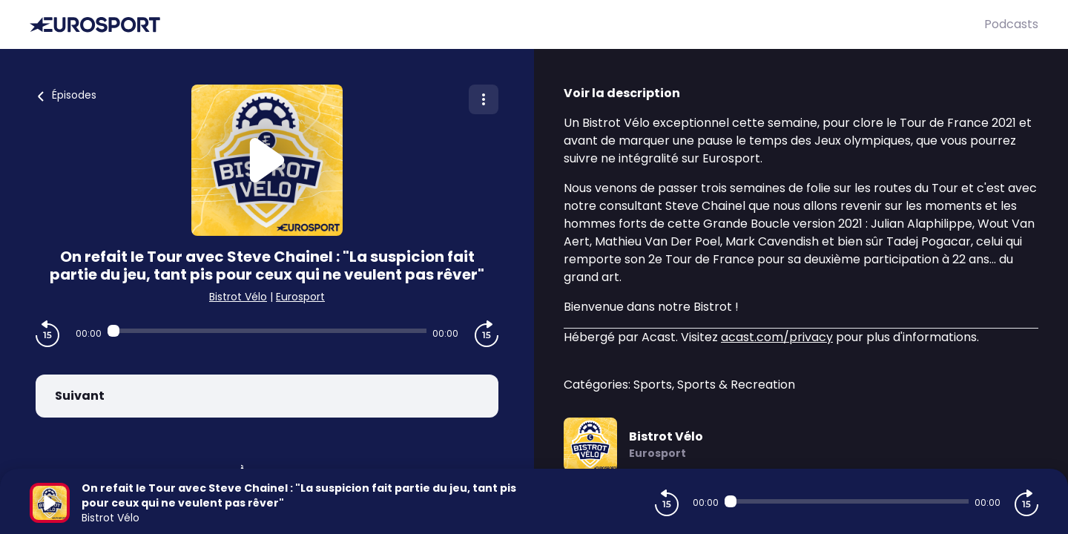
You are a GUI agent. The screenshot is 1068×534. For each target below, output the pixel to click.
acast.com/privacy (777, 337)
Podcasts (1011, 24)
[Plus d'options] (483, 99)
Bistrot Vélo (238, 296)
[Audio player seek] (267, 331)
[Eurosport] (507, 25)
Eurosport (300, 296)
